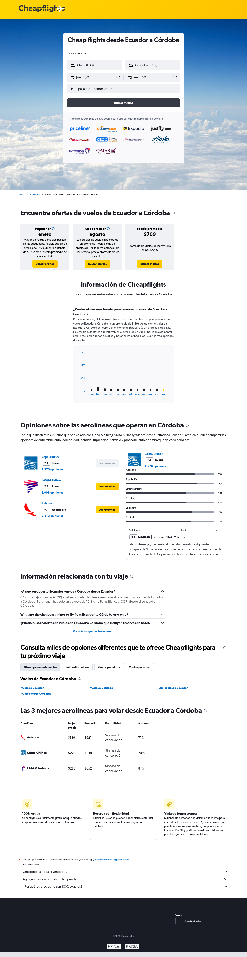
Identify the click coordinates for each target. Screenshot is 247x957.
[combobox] (78, 53)
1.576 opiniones (52, 469)
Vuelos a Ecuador (32, 687)
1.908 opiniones (52, 492)
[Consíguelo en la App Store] (132, 947)
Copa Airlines (50, 457)
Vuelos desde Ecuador (173, 687)
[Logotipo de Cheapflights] (42, 9)
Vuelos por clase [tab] (139, 667)
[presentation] (173, 213)
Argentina (34, 194)
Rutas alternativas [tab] (77, 667)
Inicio (21, 194)
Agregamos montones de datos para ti (125, 879)
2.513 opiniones (52, 515)
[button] (92, 77)
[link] (45, 264)
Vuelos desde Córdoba (36, 693)
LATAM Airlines (51, 480)
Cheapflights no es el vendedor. (125, 871)
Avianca (47, 503)
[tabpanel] (123, 359)
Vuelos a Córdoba (101, 687)
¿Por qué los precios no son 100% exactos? (125, 886)
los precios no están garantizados (112, 859)
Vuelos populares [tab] (109, 667)
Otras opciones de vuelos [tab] (40, 667)
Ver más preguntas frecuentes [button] (92, 631)
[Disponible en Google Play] (114, 947)
